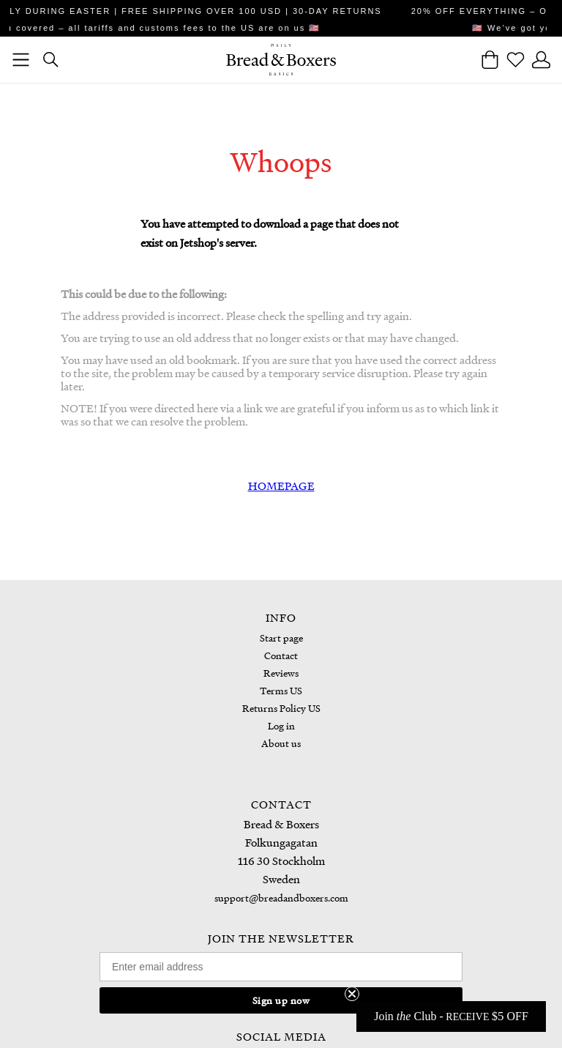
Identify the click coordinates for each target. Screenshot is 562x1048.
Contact (281, 655)
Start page (281, 637)
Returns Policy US (281, 708)
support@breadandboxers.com (281, 897)
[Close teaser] (352, 993)
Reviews (281, 673)
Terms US (281, 690)
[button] (451, 1016)
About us (281, 743)
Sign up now (281, 1000)
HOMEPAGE (281, 485)
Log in (281, 725)
